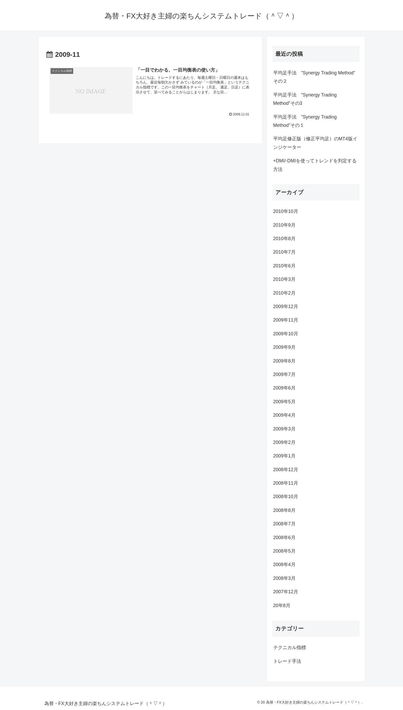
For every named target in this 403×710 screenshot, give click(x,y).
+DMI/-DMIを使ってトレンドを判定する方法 (315, 165)
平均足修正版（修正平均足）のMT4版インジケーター (315, 143)
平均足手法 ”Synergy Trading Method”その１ (305, 121)
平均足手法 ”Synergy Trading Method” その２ (314, 77)
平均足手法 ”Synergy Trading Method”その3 (305, 99)
